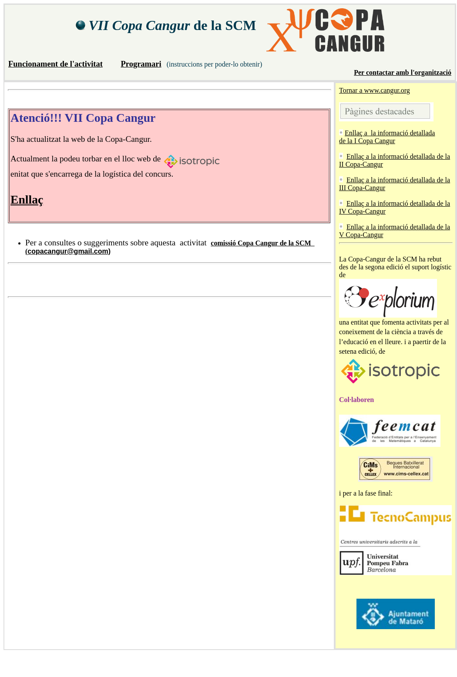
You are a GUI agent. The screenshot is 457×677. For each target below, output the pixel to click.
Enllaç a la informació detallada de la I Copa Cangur (387, 136)
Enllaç (26, 199)
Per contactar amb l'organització (402, 72)
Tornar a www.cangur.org (374, 90)
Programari (141, 64)
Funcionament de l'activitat (55, 64)
